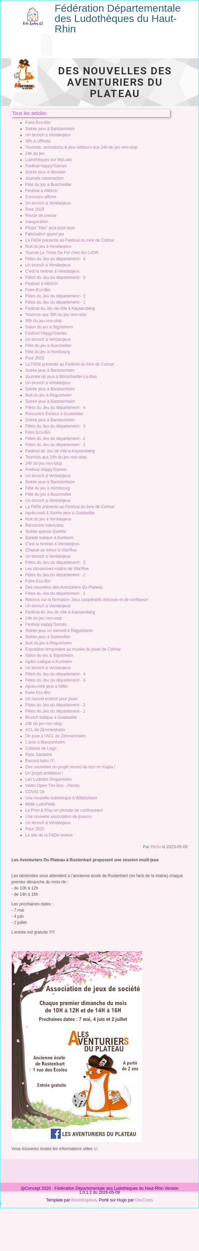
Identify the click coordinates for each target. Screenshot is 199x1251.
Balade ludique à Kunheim (49, 537)
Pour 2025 (34, 358)
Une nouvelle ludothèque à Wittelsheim (61, 798)
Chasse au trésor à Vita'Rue (51, 550)
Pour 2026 (34, 209)
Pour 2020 (34, 829)
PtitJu (156, 846)
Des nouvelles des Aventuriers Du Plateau (64, 587)
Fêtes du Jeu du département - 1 (55, 302)
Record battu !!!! (40, 760)
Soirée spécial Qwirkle (45, 531)
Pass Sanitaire (38, 754)
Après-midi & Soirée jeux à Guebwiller (60, 513)
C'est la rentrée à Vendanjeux (52, 271)
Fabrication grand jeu (44, 234)
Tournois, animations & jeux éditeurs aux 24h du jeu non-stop (81, 147)
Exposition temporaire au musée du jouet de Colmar (73, 649)
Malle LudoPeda (40, 804)
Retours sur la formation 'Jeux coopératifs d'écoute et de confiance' (86, 599)
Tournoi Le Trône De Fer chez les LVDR (61, 252)
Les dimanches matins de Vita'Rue (57, 568)
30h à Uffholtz (38, 141)
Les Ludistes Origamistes (48, 779)
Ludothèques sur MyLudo (48, 159)
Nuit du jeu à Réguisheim (48, 395)
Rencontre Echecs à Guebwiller (54, 413)
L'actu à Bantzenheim (45, 742)
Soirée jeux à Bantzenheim (50, 128)
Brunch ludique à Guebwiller (51, 717)
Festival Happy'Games (46, 166)
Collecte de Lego (40, 748)
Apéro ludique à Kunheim (48, 661)
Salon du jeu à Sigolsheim (49, 327)
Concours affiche (40, 197)
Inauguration (36, 221)
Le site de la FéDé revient (49, 835)
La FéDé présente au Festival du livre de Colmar (69, 240)
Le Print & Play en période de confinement (64, 810)
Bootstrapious (83, 1200)
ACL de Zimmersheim (45, 729)
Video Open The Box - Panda (52, 785)
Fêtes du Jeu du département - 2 (55, 296)
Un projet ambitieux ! (44, 773)
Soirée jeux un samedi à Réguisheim (59, 630)
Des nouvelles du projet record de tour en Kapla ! (70, 767)
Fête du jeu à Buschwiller (48, 184)
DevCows (144, 1200)
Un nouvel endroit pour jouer (51, 698)
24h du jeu (35, 153)
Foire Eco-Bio (37, 122)
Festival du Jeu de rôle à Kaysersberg (60, 308)
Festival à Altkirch (41, 190)
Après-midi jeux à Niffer (46, 686)
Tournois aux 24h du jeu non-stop (55, 457)
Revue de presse (41, 215)
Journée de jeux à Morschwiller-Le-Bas (61, 376)
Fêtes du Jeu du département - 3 (55, 277)
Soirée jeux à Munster (45, 172)
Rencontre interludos (44, 525)
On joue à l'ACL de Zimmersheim (55, 736)
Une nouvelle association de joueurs (58, 816)
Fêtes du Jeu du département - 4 (55, 258)
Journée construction (44, 178)
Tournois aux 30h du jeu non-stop (55, 314)
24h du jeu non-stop (43, 463)
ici (95, 1148)
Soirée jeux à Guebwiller (47, 636)
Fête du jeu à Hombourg (47, 351)
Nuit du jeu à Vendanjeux (48, 246)
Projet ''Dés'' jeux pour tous (50, 227)
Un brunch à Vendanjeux (47, 135)
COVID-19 (34, 791)
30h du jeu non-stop (43, 320)
